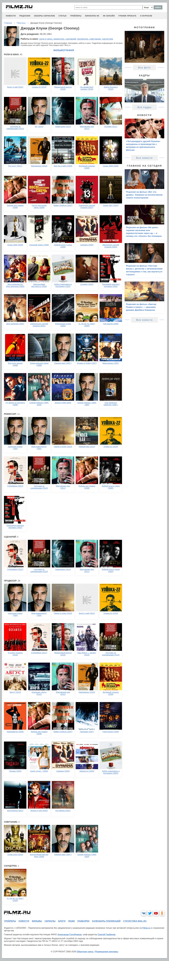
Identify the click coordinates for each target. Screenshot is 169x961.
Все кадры (144, 107)
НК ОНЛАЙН (109, 16)
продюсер (82, 39)
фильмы (37, 921)
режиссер (58, 39)
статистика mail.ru (135, 921)
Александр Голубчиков (69, 934)
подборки (83, 921)
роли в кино (45, 39)
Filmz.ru (146, 928)
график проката (127, 16)
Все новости (144, 158)
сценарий (70, 39)
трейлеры (75, 16)
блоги (61, 921)
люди (71, 921)
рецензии (24, 16)
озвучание (95, 39)
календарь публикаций (106, 921)
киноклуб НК (92, 16)
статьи (62, 16)
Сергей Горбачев (106, 934)
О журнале (146, 16)
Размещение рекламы (106, 951)
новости (11, 16)
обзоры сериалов (44, 16)
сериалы (49, 921)
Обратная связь (85, 951)
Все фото (144, 67)
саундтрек (107, 39)
